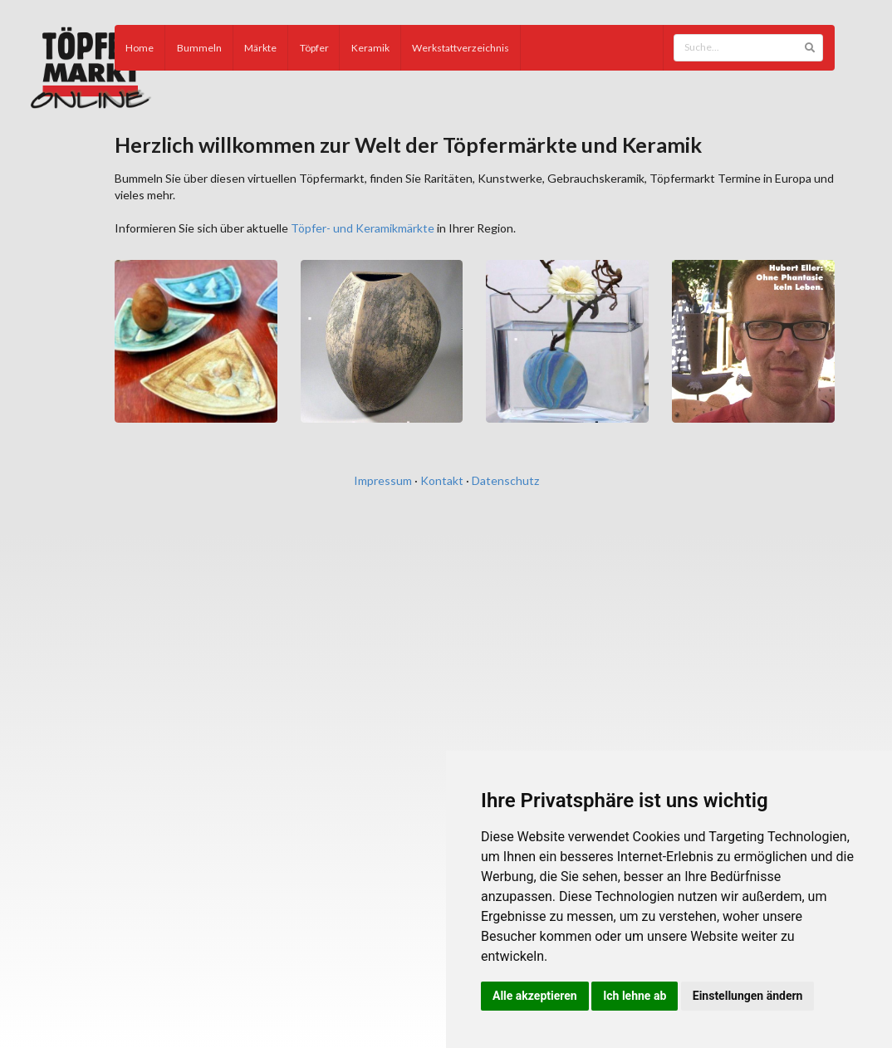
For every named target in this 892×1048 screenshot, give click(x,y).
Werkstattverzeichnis (460, 48)
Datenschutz (505, 480)
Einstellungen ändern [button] (748, 995)
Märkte (260, 48)
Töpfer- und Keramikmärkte (362, 228)
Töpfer (314, 48)
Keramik (370, 48)
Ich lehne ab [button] (634, 995)
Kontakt (441, 480)
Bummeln (199, 48)
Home (139, 48)
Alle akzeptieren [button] (535, 995)
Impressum (383, 480)
